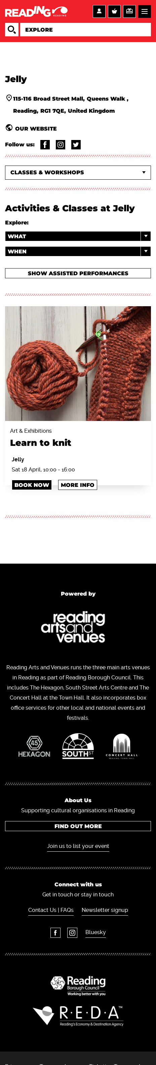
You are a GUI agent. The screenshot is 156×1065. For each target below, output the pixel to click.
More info (77, 485)
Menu (144, 11)
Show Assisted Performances (78, 273)
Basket (114, 11)
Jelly (18, 459)
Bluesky (95, 932)
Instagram (72, 933)
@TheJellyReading (45, 145)
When (79, 251)
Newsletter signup (105, 910)
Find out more (78, 826)
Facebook (55, 933)
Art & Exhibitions (78, 439)
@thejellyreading (60, 145)
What (79, 236)
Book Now (31, 485)
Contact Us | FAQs (51, 910)
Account (99, 11)
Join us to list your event (78, 846)
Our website (36, 129)
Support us (129, 11)
